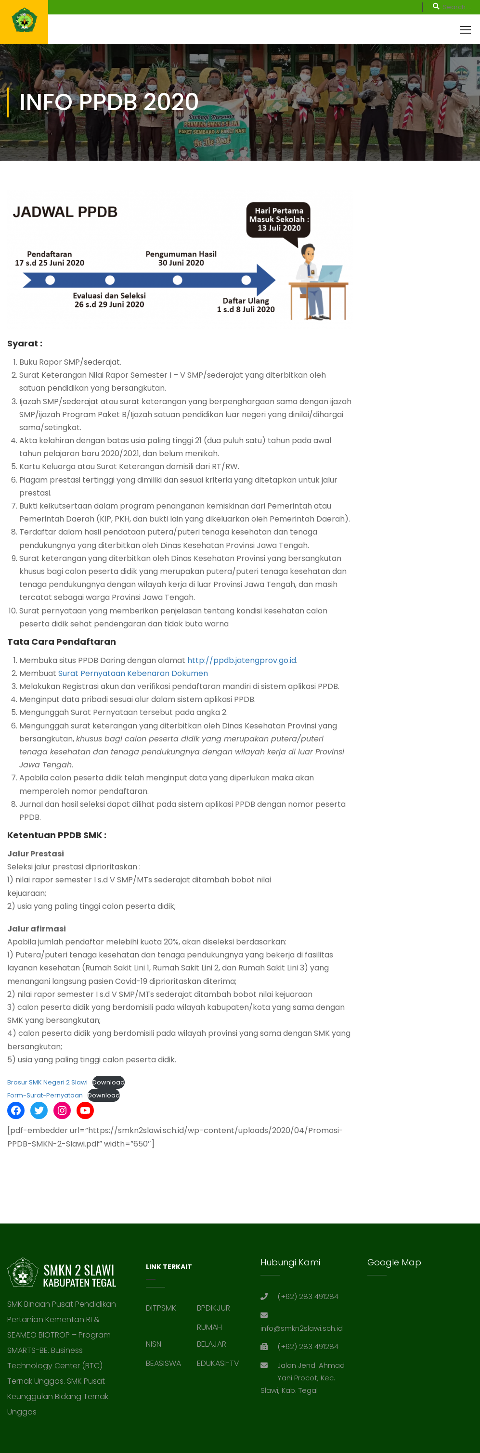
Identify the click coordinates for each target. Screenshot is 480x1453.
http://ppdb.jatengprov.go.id (241, 660)
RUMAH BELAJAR (211, 1336)
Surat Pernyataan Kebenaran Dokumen (133, 673)
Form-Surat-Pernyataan (45, 1095)
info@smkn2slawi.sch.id (301, 1328)
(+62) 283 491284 (307, 1296)
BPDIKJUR (213, 1307)
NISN (153, 1344)
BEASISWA (163, 1363)
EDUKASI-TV (218, 1363)
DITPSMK (161, 1307)
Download (108, 1082)
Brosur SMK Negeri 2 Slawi (47, 1082)
